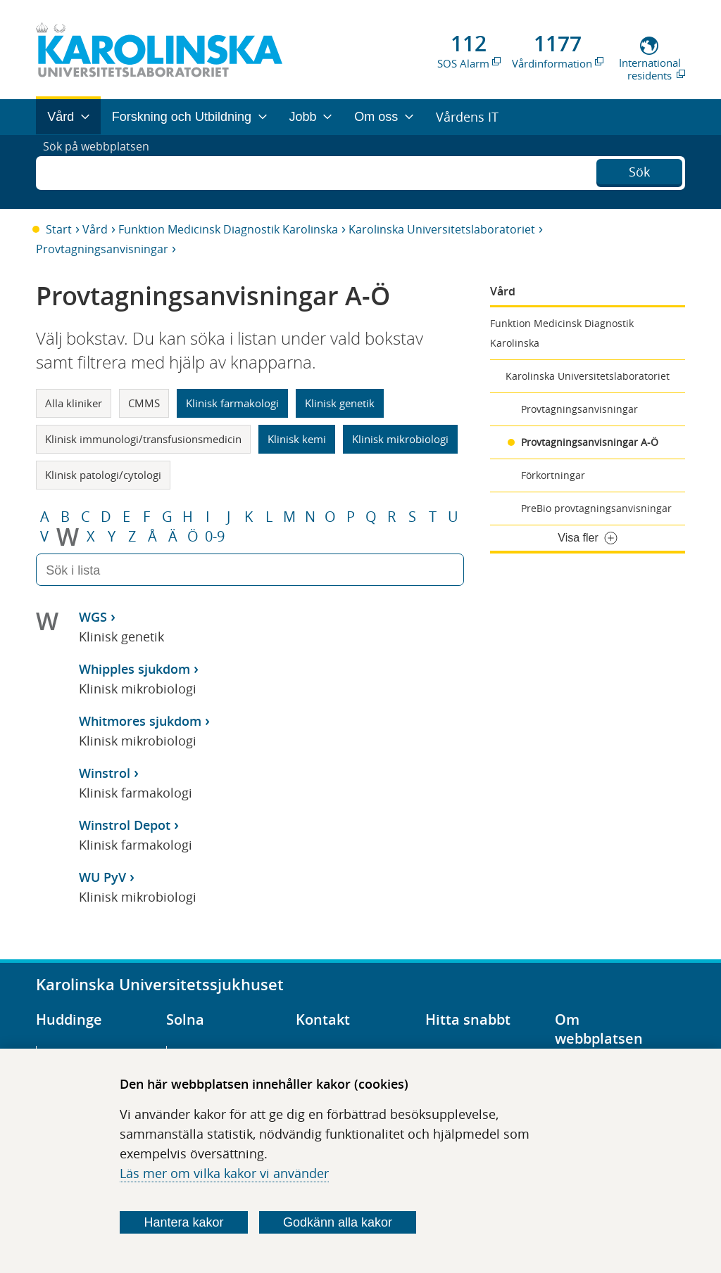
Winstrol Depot (124, 825)
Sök (639, 170)
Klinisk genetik (340, 403)
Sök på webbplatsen (102, 171)
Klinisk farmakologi (232, 403)
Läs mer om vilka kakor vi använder (224, 1173)
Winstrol (104, 773)
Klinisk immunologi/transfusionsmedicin (143, 439)
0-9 (215, 536)
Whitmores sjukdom (140, 720)
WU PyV (102, 877)
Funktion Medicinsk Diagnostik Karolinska (228, 229)
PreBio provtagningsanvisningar (596, 508)
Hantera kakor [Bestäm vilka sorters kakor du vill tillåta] (184, 1222)
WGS (93, 616)
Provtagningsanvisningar (102, 249)
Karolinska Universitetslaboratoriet (442, 229)
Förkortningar (553, 475)
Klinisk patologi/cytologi (103, 475)
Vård (95, 229)
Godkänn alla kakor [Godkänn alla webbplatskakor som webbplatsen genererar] (337, 1222)
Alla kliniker (73, 403)
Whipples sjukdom (134, 668)
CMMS (144, 403)
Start (59, 229)
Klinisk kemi (297, 439)
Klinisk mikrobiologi (400, 439)
